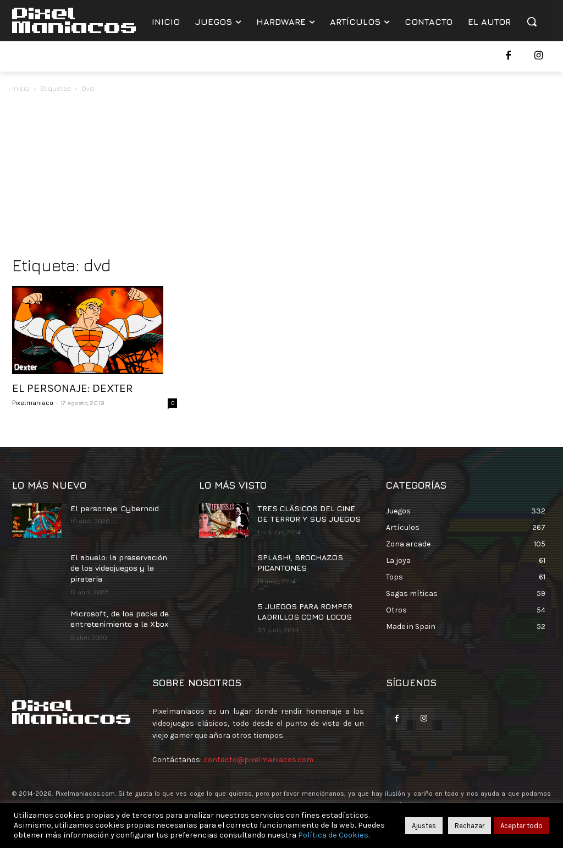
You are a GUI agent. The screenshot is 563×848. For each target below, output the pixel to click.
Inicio (21, 88)
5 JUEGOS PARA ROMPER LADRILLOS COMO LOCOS (304, 611)
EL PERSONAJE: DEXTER (72, 388)
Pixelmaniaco (32, 402)
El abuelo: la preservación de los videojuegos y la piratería (118, 567)
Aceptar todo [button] (521, 826)
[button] (531, 21)
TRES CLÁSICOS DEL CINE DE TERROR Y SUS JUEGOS (309, 514)
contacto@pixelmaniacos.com (258, 759)
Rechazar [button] (469, 826)
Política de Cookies (333, 835)
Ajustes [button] (424, 826)
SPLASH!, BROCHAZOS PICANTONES (300, 562)
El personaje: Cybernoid (114, 508)
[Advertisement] (281, 177)
